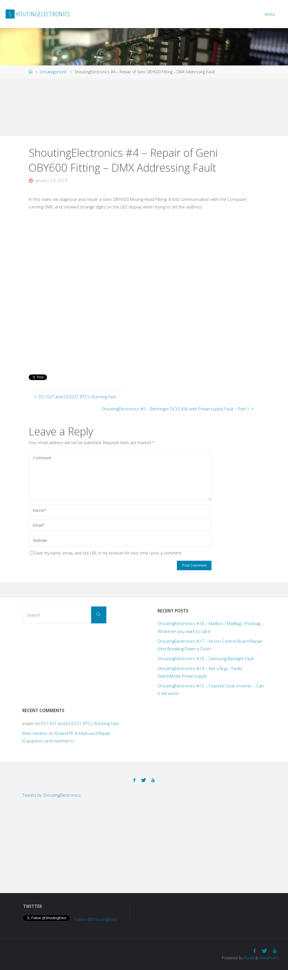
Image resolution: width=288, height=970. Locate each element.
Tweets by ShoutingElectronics (51, 795)
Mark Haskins (35, 733)
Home (270, 14)
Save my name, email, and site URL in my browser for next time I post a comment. (106, 553)
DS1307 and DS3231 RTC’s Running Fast (80, 723)
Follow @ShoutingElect (96, 919)
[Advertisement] (102, 105)
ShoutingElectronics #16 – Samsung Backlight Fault (206, 658)
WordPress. (269, 957)
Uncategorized (53, 71)
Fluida (248, 957)
